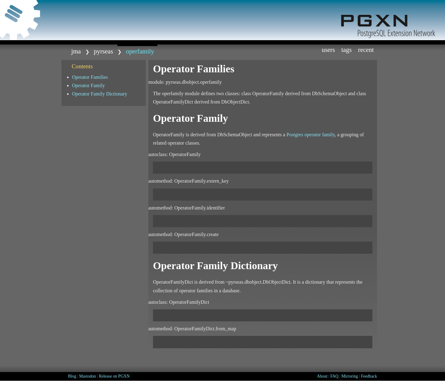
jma (76, 51)
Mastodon (87, 376)
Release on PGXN (114, 376)
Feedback (369, 376)
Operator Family (88, 85)
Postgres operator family (310, 134)
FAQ (334, 376)
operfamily (140, 51)
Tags (346, 49)
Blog (72, 376)
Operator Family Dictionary (99, 93)
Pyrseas (103, 51)
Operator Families (90, 77)
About (322, 376)
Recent (366, 49)
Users (328, 49)
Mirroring (349, 376)
